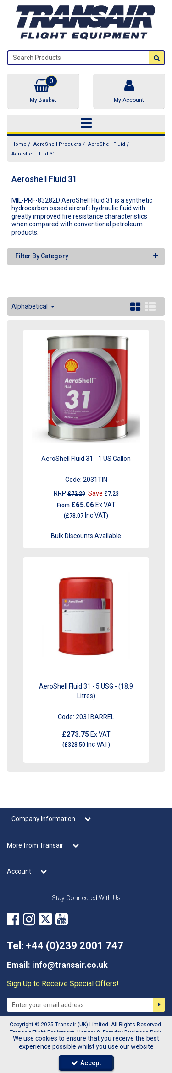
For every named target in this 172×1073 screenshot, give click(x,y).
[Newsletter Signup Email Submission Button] (159, 1005)
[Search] (78, 57)
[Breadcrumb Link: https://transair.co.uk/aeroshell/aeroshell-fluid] (106, 144)
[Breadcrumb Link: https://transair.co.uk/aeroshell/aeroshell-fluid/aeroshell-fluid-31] (33, 154)
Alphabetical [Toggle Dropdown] (30, 306)
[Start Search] (156, 57)
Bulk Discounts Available (86, 535)
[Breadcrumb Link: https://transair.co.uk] (19, 144)
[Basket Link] (43, 91)
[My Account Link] (129, 91)
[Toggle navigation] (86, 123)
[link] (13, 919)
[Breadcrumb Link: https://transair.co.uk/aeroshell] (57, 144)
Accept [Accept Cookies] (86, 1063)
